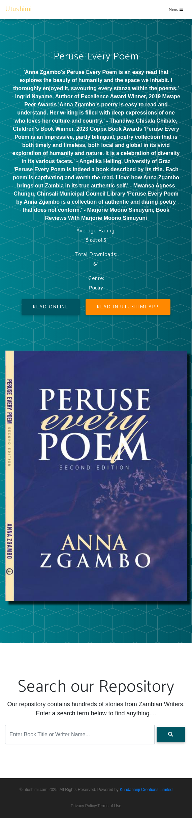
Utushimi (18, 9)
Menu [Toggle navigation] (176, 9)
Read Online (50, 306)
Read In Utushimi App (128, 306)
